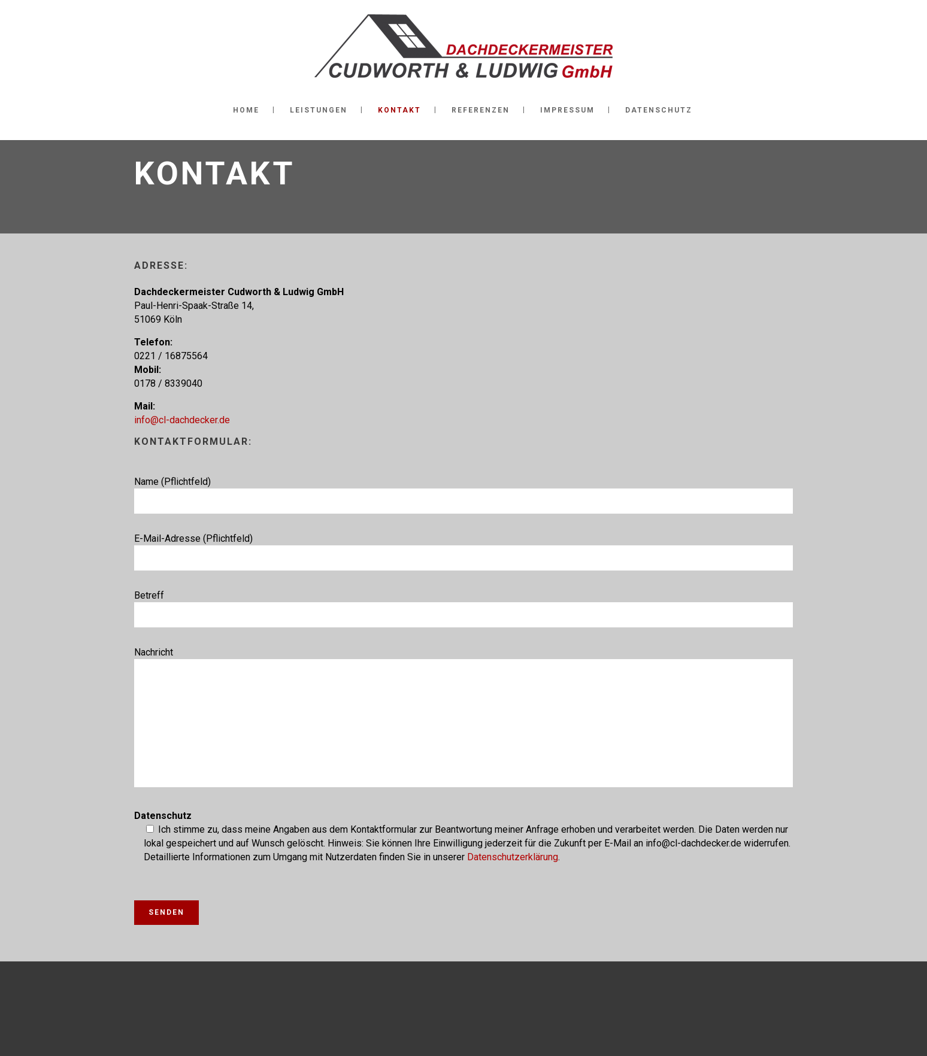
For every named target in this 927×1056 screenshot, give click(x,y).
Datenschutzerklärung (512, 857)
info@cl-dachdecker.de (182, 420)
